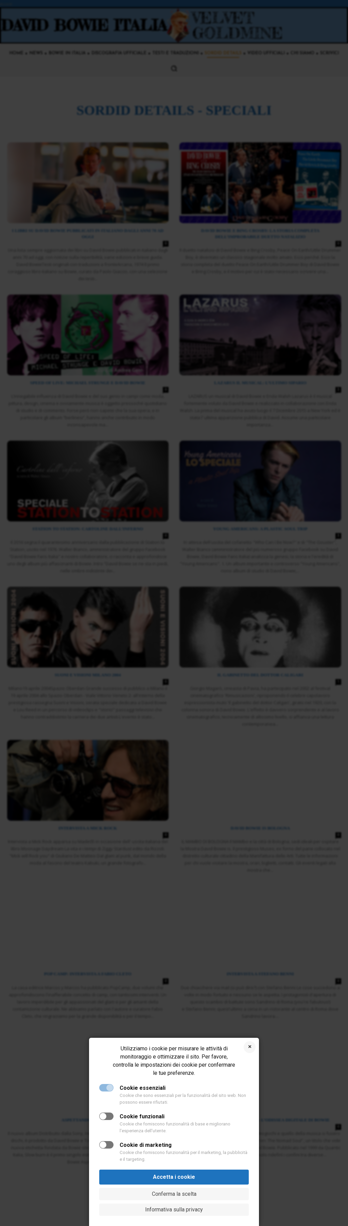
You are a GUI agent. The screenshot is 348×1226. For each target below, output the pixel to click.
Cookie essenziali (143, 1088)
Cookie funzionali (142, 1116)
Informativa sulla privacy (174, 1209)
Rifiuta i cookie (250, 1047)
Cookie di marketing (146, 1145)
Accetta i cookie (174, 1177)
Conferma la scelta (174, 1194)
